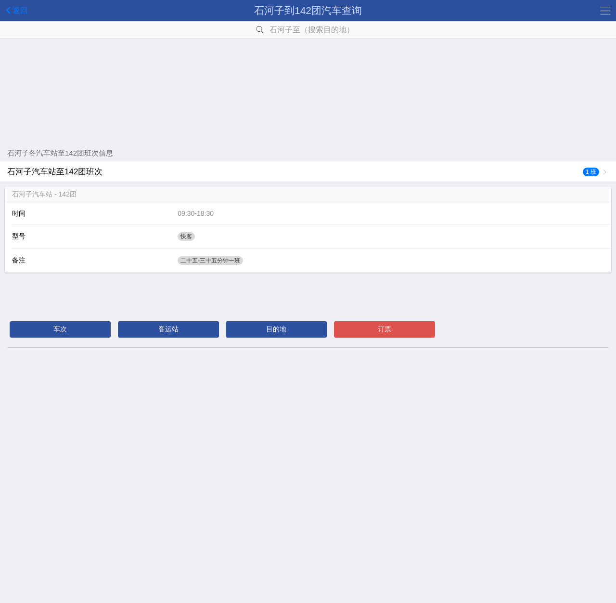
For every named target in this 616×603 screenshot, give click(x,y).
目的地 (276, 329)
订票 (384, 329)
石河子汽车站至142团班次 (303, 171)
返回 (15, 10)
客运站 (168, 329)
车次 (60, 329)
